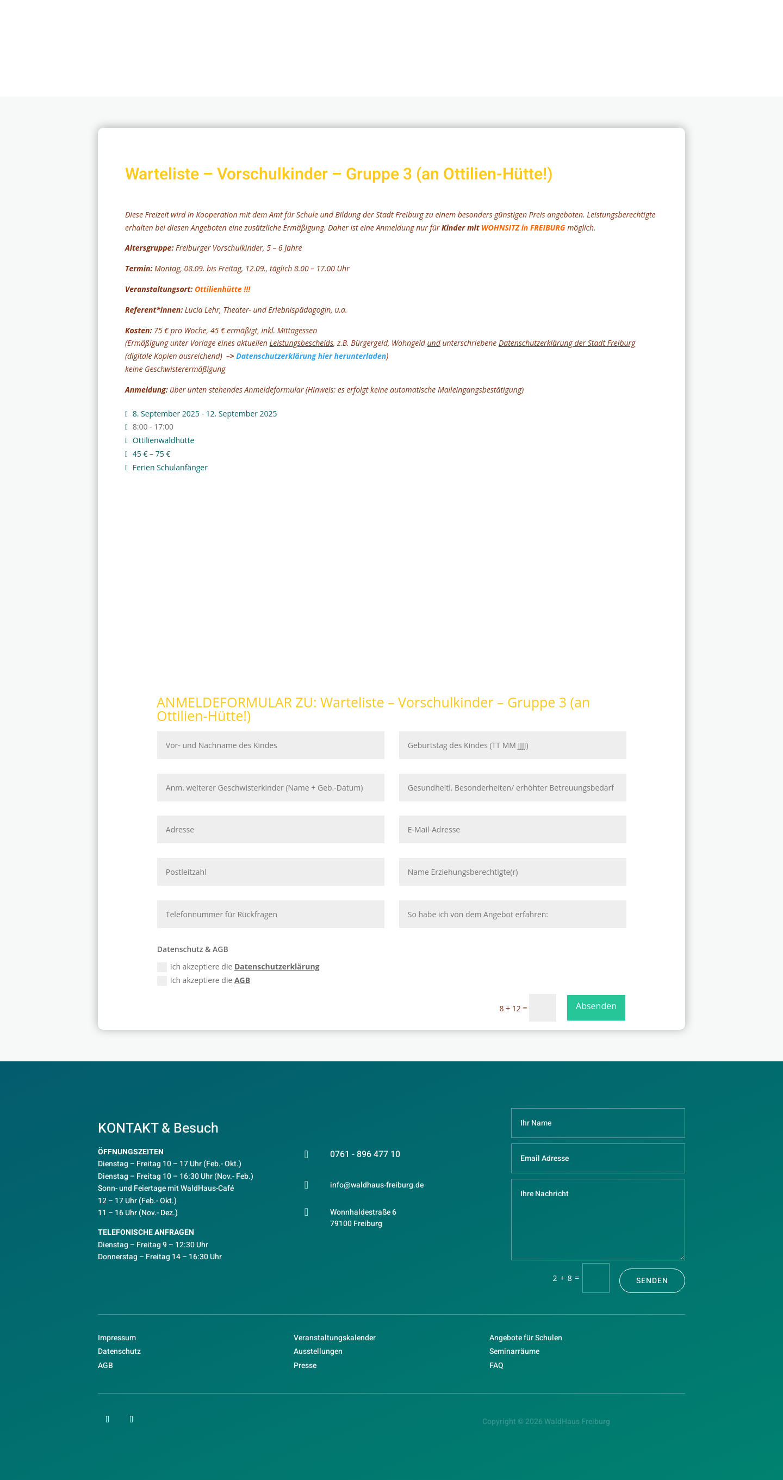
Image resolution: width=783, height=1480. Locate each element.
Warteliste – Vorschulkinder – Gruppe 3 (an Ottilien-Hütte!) (373, 709)
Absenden (596, 1006)
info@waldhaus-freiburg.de (377, 1185)
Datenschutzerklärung (277, 966)
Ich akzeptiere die (238, 966)
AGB (242, 980)
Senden (652, 1280)
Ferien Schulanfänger (170, 467)
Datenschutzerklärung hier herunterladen (311, 356)
